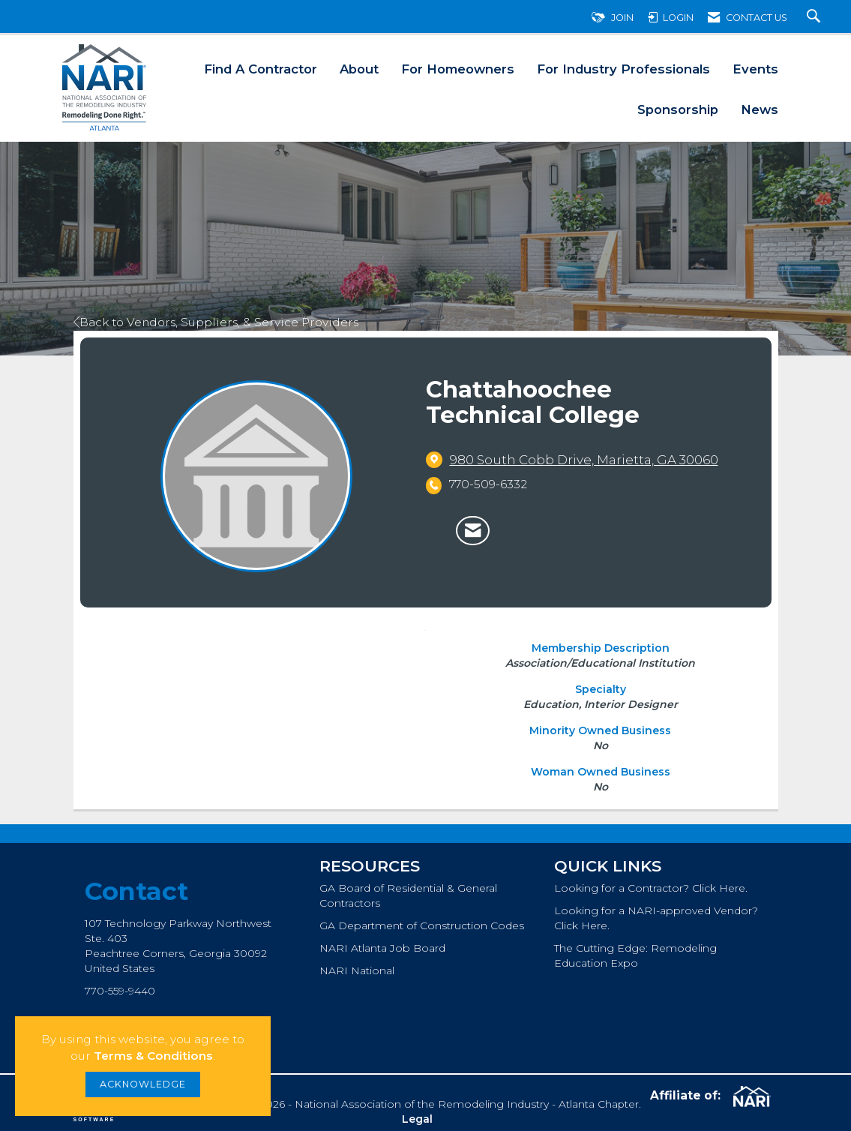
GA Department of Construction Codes (421, 925)
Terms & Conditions (153, 1055)
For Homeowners (457, 69)
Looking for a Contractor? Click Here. (651, 888)
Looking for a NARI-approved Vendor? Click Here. (656, 918)
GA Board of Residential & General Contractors (408, 895)
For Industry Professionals (623, 69)
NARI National (356, 970)
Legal (417, 1119)
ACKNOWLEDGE (143, 1084)
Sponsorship (677, 109)
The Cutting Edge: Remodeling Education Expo (635, 955)
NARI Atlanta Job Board (382, 948)
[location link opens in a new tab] (584, 460)
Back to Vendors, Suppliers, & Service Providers (215, 322)
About (359, 69)
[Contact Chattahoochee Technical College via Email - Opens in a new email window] (473, 531)
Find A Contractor (260, 69)
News (759, 109)
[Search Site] (815, 17)
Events (755, 69)
